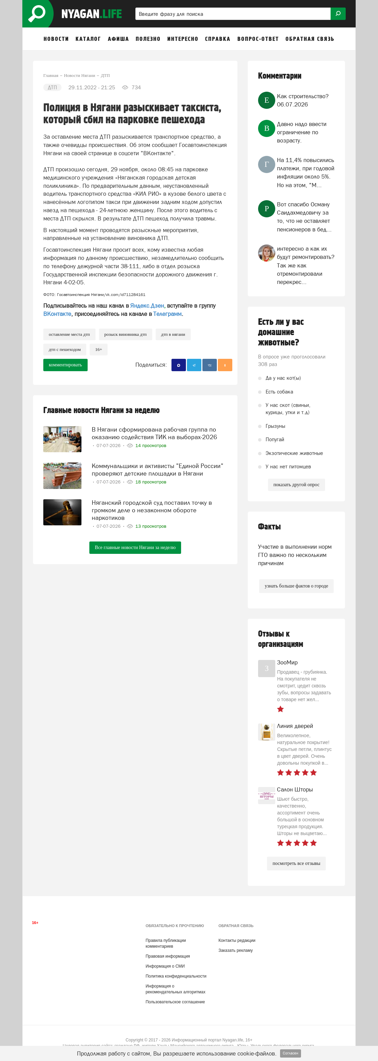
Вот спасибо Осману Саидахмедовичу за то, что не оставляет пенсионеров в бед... (304, 217)
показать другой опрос (297, 484)
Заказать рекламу (236, 950)
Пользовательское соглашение (175, 1002)
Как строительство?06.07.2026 (303, 100)
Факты (269, 527)
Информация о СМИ (165, 966)
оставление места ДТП (69, 334)
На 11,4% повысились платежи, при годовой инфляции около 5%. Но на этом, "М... (305, 173)
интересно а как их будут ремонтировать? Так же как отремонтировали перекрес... (305, 265)
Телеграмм (167, 313)
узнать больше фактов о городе (296, 586)
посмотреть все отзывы (296, 863)
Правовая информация (168, 956)
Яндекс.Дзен (147, 305)
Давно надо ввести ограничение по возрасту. (301, 132)
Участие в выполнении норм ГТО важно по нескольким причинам (295, 555)
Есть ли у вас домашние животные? (281, 332)
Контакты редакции (237, 940)
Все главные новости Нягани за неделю (135, 546)
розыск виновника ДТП (125, 334)
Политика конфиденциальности (176, 976)
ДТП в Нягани (173, 334)
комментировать (65, 364)
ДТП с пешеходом (65, 349)
